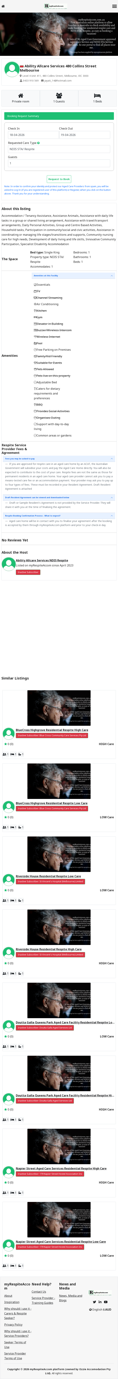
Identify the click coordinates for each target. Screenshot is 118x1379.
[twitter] (94, 1302)
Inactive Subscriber (28, 572)
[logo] (55, 6)
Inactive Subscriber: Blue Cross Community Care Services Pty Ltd (52, 735)
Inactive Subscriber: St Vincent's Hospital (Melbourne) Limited (50, 881)
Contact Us (39, 1292)
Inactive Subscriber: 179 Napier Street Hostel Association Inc (50, 1173)
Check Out (66, 128)
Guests (12, 157)
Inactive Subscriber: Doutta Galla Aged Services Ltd (45, 1027)
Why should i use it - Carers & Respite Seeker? (18, 1313)
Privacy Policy (13, 1325)
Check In (14, 128)
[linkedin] (100, 1302)
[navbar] (114, 7)
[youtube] (105, 1302)
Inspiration (11, 1302)
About (8, 1296)
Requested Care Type (22, 143)
